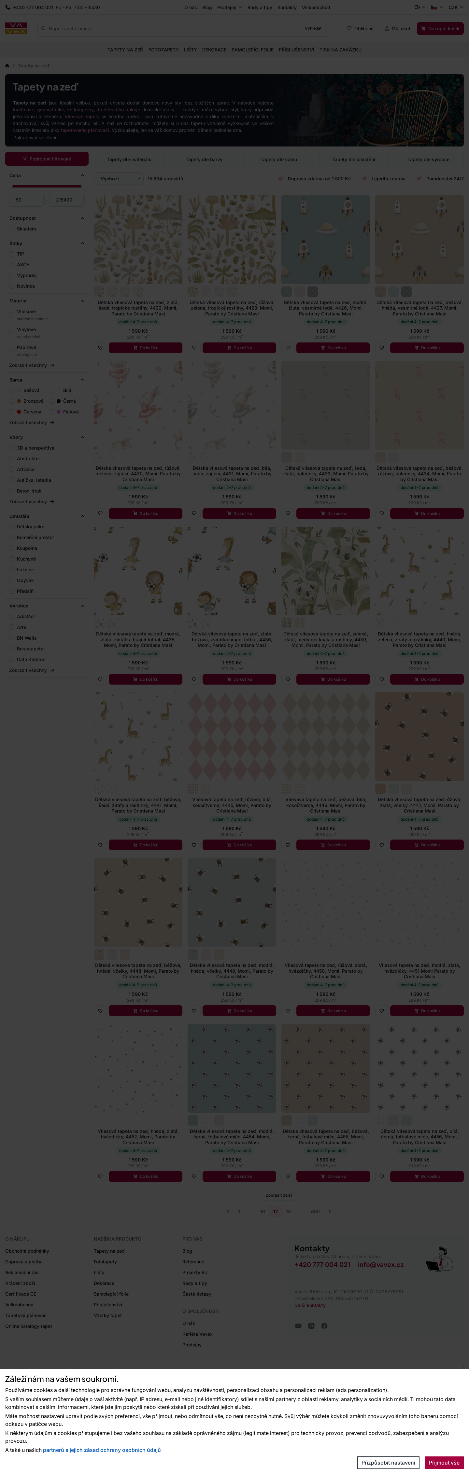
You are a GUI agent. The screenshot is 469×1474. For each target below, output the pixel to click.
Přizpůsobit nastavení (388, 1462)
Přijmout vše (444, 1462)
